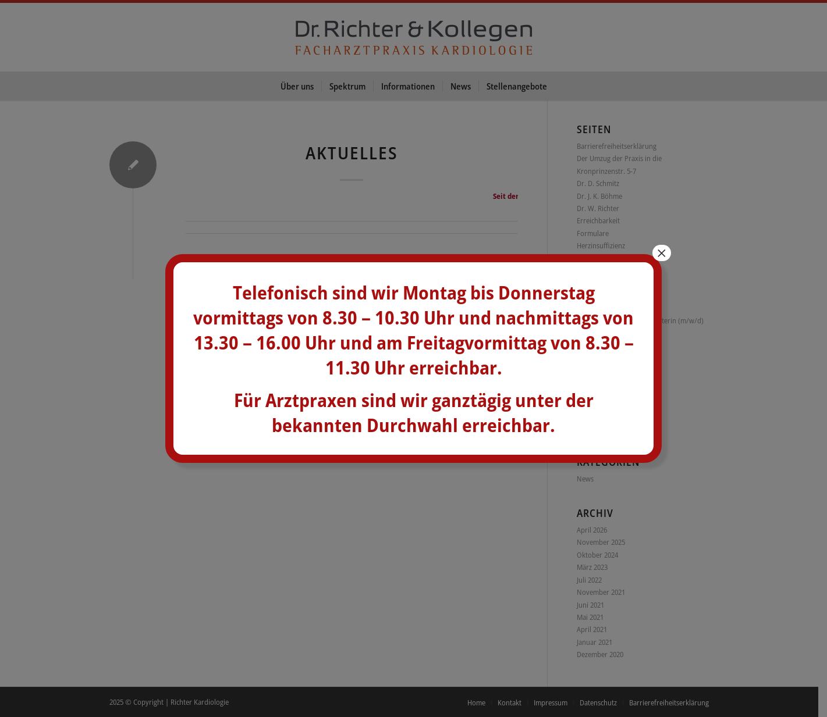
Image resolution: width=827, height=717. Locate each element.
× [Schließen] (661, 253)
